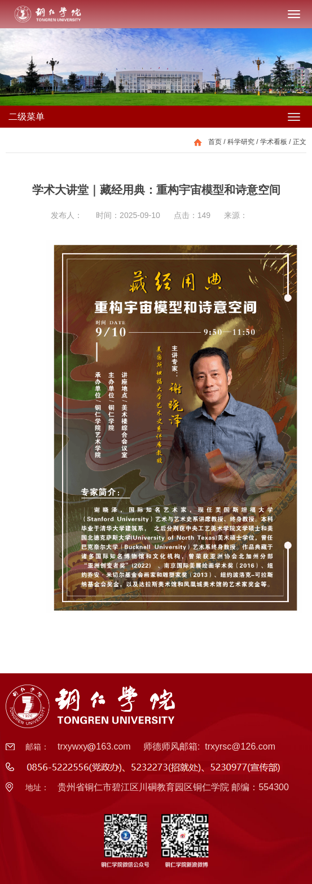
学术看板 (273, 142)
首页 (215, 142)
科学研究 (240, 142)
